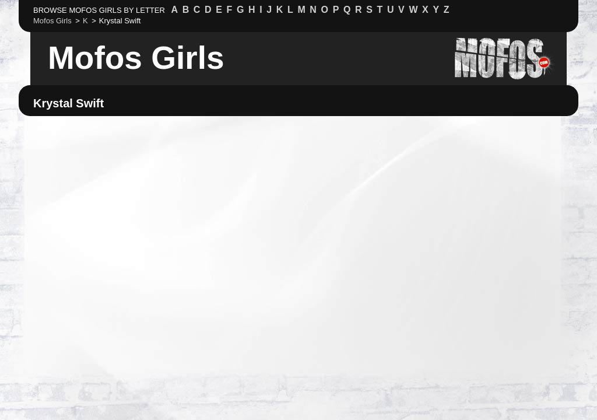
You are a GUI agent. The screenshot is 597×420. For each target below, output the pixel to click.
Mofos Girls (136, 58)
